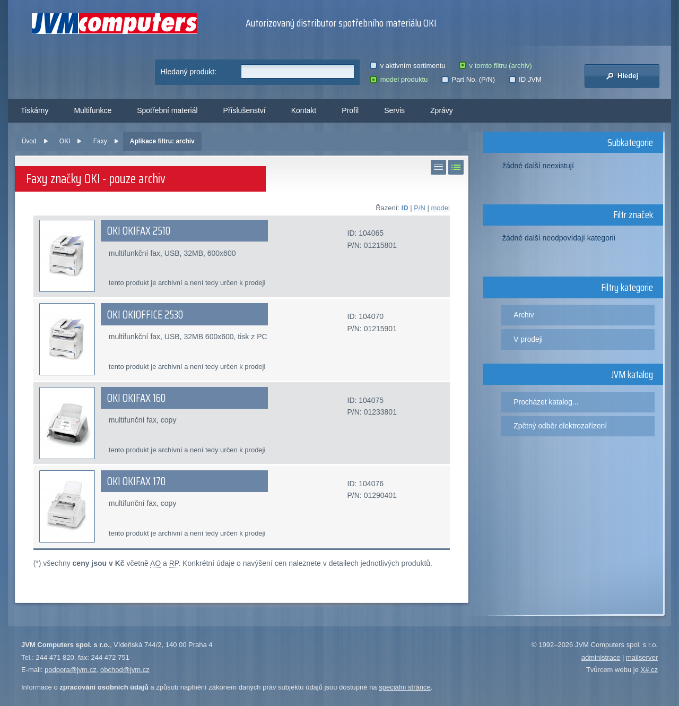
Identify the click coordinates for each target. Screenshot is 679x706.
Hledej (622, 76)
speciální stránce (405, 687)
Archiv (523, 315)
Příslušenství (244, 110)
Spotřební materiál (167, 110)
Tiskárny (34, 110)
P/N (419, 208)
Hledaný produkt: (188, 71)
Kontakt (303, 110)
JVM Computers (114, 23)
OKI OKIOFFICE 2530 (145, 314)
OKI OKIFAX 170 (136, 481)
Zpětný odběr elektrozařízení (560, 425)
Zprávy (441, 110)
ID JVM (525, 79)
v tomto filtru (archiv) (495, 66)
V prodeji (528, 339)
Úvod (29, 141)
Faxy (100, 141)
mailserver (642, 657)
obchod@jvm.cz (125, 670)
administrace (601, 657)
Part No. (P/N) (468, 79)
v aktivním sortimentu (407, 66)
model (440, 208)
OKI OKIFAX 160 (136, 398)
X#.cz (649, 670)
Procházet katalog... (545, 402)
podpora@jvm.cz (71, 670)
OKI (65, 141)
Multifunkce (92, 110)
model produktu (399, 79)
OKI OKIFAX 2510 (138, 230)
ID (405, 208)
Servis (394, 110)
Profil (350, 110)
